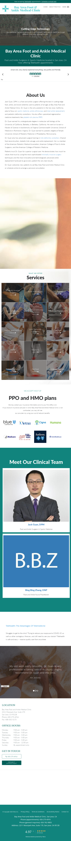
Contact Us (65, 812)
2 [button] (35, 690)
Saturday (16, 742)
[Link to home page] (29, 8)
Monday (16, 730)
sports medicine (23, 111)
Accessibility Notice (53, 812)
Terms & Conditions (38, 812)
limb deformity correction (49, 138)
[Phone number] (11, 756)
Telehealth (27, 1)
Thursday (16, 737)
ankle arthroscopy (36, 111)
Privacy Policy (25, 812)
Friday (16, 740)
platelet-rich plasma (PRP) (32, 117)
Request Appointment (11, 762)
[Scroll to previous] (3, 74)
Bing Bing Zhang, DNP (36, 590)
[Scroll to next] (68, 74)
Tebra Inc (15, 812)
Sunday (16, 745)
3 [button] (37, 690)
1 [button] (33, 690)
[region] (35, 670)
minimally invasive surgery (51, 154)
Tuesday (16, 732)
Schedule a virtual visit (49, 1)
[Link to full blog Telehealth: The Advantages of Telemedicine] (35, 626)
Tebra (43, 837)
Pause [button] (2, 79)
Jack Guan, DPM (36, 524)
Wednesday (16, 735)
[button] (68, 7)
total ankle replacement (56, 111)
